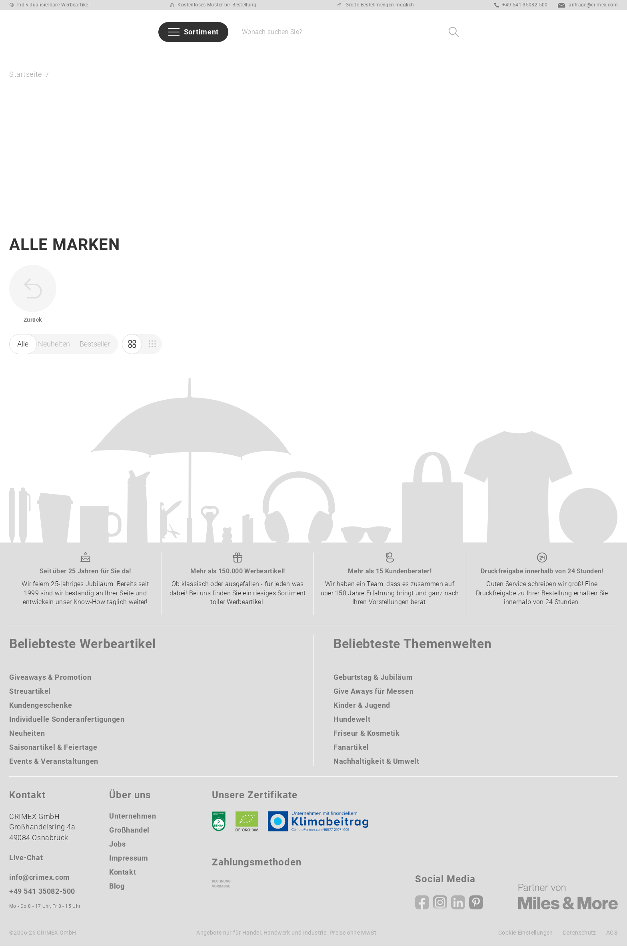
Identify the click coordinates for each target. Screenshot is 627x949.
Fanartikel (351, 750)
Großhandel (129, 833)
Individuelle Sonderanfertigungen (67, 722)
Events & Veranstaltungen (53, 764)
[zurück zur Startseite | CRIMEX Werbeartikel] (45, 32)
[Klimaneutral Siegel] (322, 824)
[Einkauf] (152, 347)
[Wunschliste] (589, 32)
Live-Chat (26, 861)
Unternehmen (132, 819)
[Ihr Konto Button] (568, 32)
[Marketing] (132, 347)
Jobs (117, 847)
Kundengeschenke (40, 708)
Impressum (128, 861)
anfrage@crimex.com (588, 5)
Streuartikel (30, 694)
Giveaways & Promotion (50, 680)
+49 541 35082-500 (521, 5)
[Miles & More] (568, 900)
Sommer (23, 54)
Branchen (232, 54)
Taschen (423, 54)
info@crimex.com (39, 880)
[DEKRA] (219, 824)
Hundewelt (351, 722)
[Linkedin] (458, 906)
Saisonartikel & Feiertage (53, 750)
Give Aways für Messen (497, 54)
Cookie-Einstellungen (525, 936)
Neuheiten (76, 54)
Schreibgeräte (363, 54)
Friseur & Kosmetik (366, 736)
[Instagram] (440, 906)
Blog (116, 889)
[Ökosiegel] (247, 824)
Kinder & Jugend (361, 708)
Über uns (572, 54)
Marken (182, 54)
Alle (22, 347)
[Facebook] (422, 906)
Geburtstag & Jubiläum (373, 680)
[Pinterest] (476, 906)
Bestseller (132, 54)
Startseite (25, 75)
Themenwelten (293, 54)
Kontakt (122, 875)
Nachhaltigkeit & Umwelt (376, 764)
